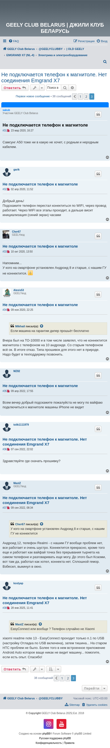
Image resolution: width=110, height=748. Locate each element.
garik (16, 169)
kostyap (18, 583)
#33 (5, 251)
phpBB (46, 733)
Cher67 (16, 231)
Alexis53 (18, 290)
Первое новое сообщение (33, 96)
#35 (5, 391)
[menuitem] (14, 41)
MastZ (17, 483)
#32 (5, 189)
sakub (6, 110)
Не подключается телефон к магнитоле (45, 125)
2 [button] (86, 96)
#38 (5, 607)
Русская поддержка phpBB (55, 738)
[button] (74, 96)
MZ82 (16, 371)
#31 (5, 130)
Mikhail (20, 326)
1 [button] (80, 96)
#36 (5, 449)
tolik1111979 (21, 424)
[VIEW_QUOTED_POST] (42, 326)
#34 (5, 309)
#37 (5, 507)
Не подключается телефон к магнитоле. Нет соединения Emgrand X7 (54, 77)
